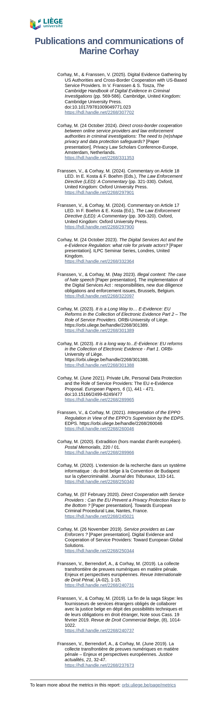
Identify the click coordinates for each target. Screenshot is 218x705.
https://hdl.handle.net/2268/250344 (99, 550)
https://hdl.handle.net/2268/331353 (99, 157)
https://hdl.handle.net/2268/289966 (99, 452)
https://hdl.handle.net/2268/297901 (99, 192)
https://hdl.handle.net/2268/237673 (99, 665)
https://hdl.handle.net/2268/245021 (99, 516)
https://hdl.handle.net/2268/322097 (99, 296)
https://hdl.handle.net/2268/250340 (99, 481)
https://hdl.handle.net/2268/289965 (99, 399)
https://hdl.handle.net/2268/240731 (99, 585)
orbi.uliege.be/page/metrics (149, 684)
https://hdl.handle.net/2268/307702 (99, 112)
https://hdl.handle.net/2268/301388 (99, 365)
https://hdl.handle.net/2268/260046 (99, 428)
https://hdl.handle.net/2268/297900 (99, 226)
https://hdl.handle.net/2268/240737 (99, 630)
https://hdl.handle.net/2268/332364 (99, 261)
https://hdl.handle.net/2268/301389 (99, 330)
